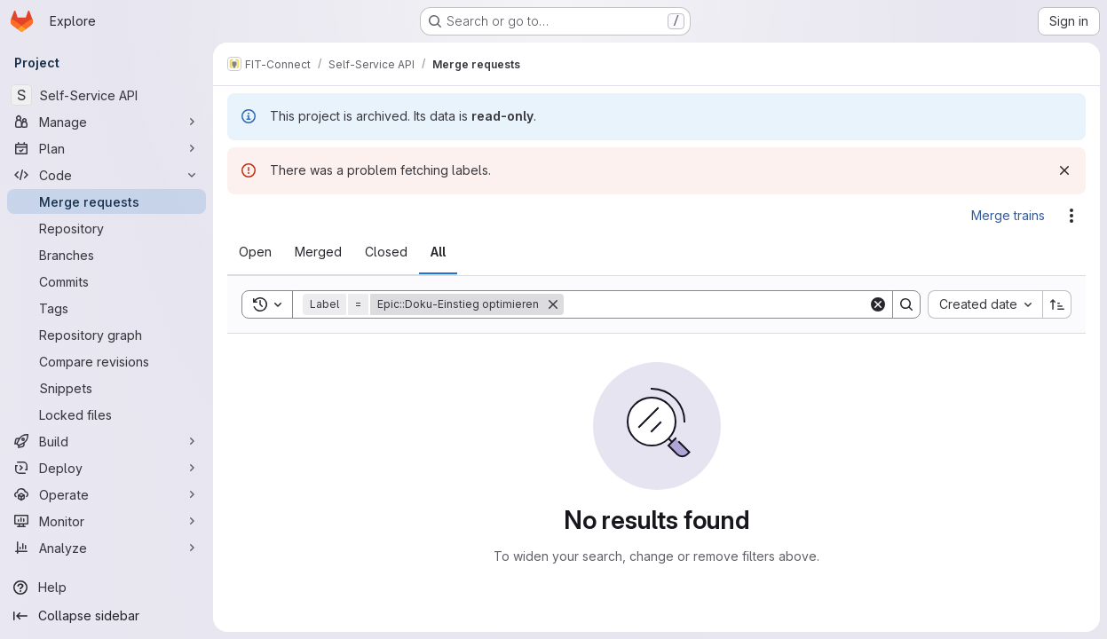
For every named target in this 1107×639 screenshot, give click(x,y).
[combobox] (985, 304)
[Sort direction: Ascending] (1057, 304)
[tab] (255, 252)
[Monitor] (106, 521)
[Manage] (106, 121)
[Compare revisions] (106, 361)
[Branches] (106, 254)
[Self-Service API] (106, 95)
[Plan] (106, 148)
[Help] (106, 587)
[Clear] (878, 304)
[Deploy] (106, 467)
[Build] (106, 441)
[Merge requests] (106, 201)
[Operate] (106, 494)
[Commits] (106, 281)
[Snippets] (106, 387)
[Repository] (106, 228)
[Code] (106, 174)
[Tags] (106, 308)
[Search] (716, 304)
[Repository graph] (106, 334)
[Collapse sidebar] (106, 616)
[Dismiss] (1064, 170)
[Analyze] (106, 547)
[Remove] (553, 304)
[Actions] (1071, 215)
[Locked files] (106, 414)
